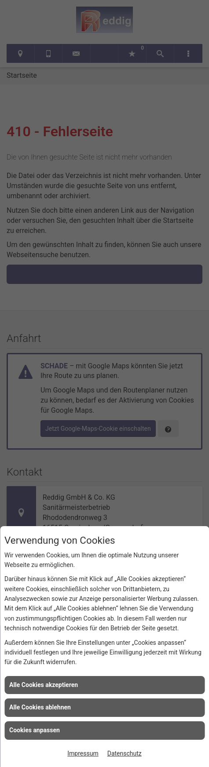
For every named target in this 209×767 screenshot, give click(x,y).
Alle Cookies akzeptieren (43, 684)
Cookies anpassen (34, 730)
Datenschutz (124, 753)
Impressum (82, 753)
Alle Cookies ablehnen (40, 707)
